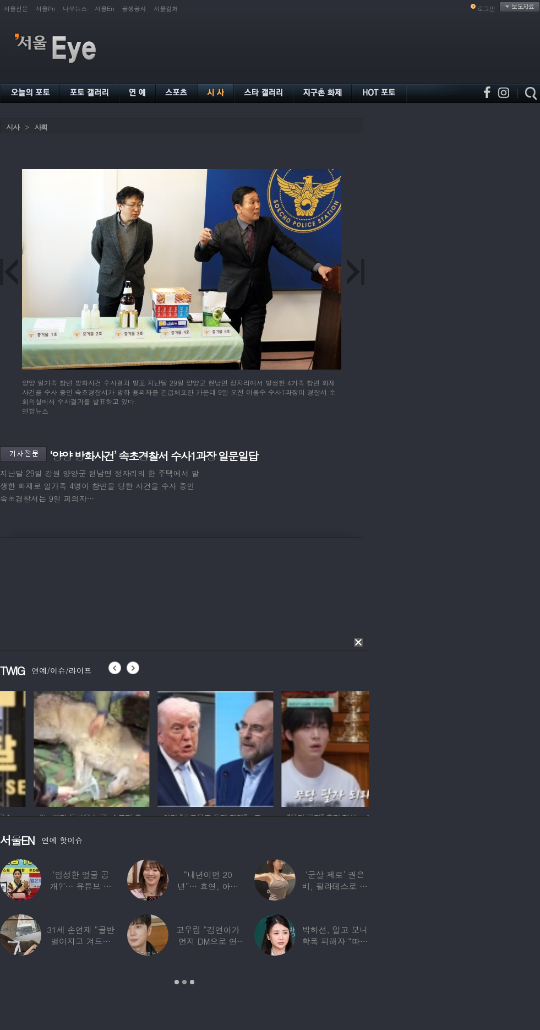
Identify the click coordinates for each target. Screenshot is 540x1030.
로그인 (486, 8)
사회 (40, 127)
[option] (163, 747)
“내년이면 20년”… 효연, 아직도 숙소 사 (207, 886)
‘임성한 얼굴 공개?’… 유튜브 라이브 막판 (81, 886)
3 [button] (192, 982)
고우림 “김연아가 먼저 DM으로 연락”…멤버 (208, 941)
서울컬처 (166, 8)
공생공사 (134, 8)
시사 (12, 127)
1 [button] (176, 982)
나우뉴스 (75, 8)
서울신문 (16, 8)
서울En (104, 8)
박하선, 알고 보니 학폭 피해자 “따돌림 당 (335, 941)
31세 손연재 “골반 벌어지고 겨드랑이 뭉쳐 (80, 941)
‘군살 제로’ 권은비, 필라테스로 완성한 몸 (335, 886)
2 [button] (184, 982)
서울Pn (45, 8)
